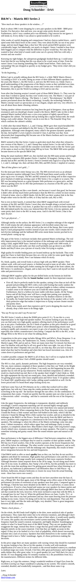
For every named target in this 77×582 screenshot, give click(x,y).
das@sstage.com (8, 577)
